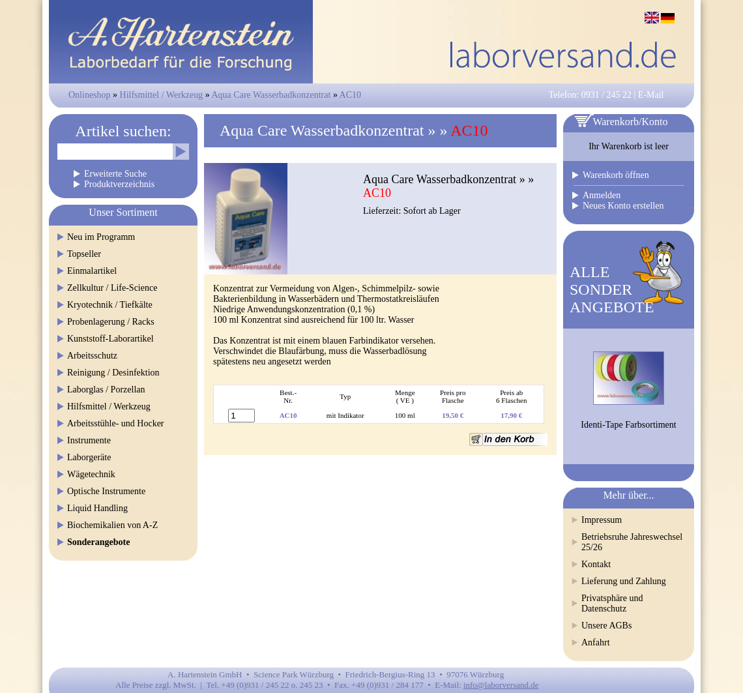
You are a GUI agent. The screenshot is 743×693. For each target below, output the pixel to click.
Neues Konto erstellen (623, 206)
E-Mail (651, 95)
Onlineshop (89, 95)
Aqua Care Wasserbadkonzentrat (271, 95)
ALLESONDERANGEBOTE (612, 289)
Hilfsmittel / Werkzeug (161, 95)
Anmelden (601, 195)
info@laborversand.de (501, 685)
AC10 (350, 95)
